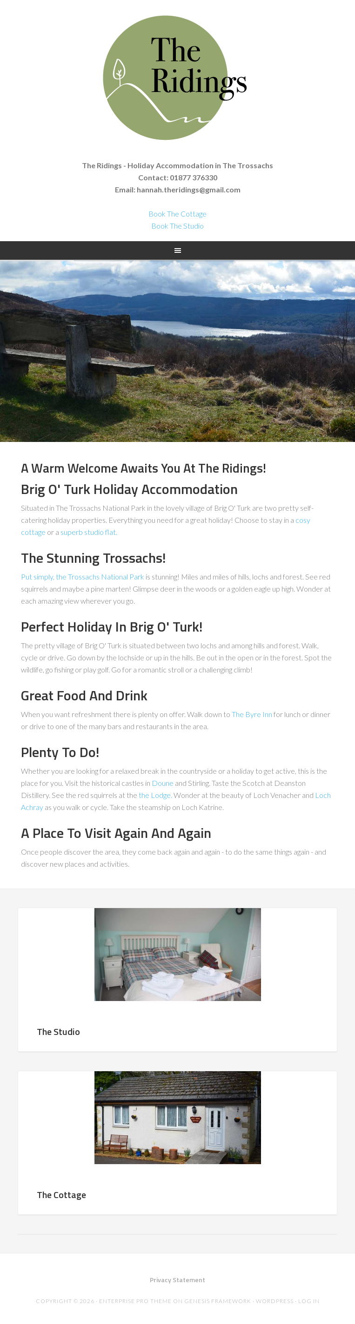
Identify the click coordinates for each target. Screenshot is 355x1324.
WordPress (275, 1301)
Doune (163, 782)
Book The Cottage (177, 213)
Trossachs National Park (106, 576)
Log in (309, 1301)
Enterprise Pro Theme (135, 1301)
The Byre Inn (252, 714)
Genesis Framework (217, 1301)
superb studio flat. (88, 531)
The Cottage (61, 1194)
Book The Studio (177, 225)
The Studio (58, 1031)
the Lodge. (155, 794)
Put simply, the (44, 576)
